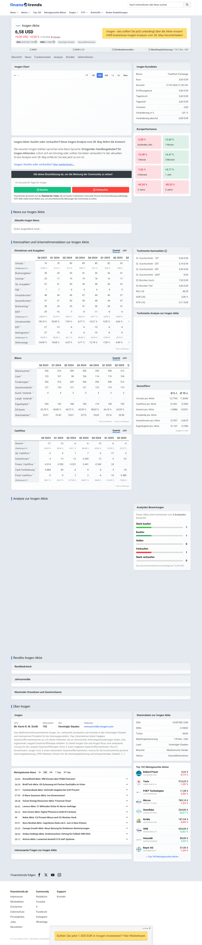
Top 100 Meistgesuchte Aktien (163, 856)
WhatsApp (42, 922)
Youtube (40, 902)
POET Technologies (153, 791)
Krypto (72, 12)
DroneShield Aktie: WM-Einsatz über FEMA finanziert (49, 779)
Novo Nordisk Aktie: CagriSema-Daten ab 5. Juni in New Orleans (54, 823)
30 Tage (67, 772)
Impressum (16, 897)
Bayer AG (148, 848)
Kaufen (44, 190)
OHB (145, 829)
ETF (83, 12)
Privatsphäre (17, 917)
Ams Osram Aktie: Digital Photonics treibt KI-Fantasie (49, 812)
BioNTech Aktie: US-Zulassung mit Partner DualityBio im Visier (54, 784)
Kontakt (61, 897)
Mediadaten (17, 902)
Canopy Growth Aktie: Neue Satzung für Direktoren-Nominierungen (56, 828)
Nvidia (146, 819)
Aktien (24, 12)
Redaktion (41, 897)
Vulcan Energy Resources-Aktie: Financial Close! (47, 801)
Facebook (41, 912)
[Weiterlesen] (127, 779)
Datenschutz (17, 912)
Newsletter (16, 927)
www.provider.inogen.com (98, 726)
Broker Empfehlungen (117, 12)
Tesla (146, 781)
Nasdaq (56, 37)
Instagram (41, 917)
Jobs (13, 922)
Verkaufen (102, 190)
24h (51, 772)
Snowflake (148, 810)
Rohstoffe (96, 12)
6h (40, 772)
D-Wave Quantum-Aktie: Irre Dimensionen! (44, 795)
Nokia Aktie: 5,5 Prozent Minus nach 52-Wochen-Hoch (49, 817)
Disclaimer (16, 907)
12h (45, 772)
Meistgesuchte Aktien (55, 12)
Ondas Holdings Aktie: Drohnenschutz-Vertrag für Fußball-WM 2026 (56, 834)
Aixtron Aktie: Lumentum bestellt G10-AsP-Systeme (48, 839)
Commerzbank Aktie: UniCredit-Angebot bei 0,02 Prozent (51, 790)
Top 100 (37, 12)
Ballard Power (150, 772)
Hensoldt (148, 838)
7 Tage (58, 772)
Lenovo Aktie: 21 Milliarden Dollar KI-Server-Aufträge (49, 806)
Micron (147, 800)
